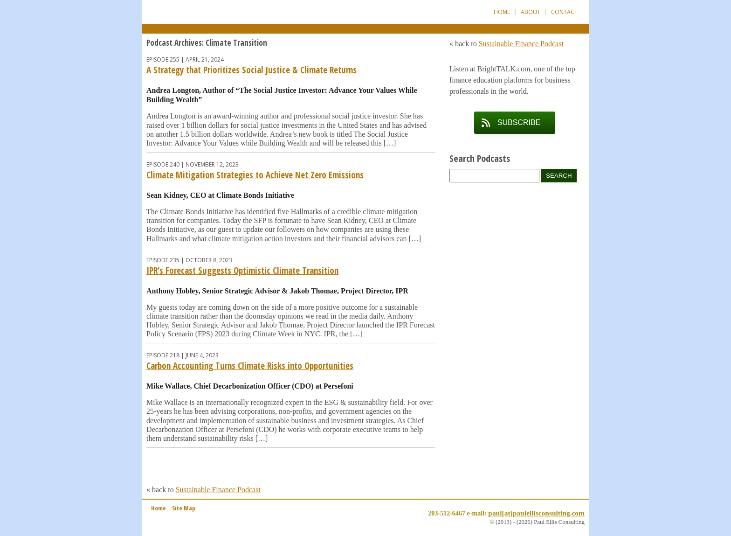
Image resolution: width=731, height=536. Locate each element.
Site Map (183, 508)
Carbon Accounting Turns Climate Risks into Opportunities (249, 366)
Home (502, 12)
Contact (564, 12)
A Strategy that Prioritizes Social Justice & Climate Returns (251, 70)
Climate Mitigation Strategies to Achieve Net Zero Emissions (255, 175)
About (530, 12)
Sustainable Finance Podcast (218, 490)
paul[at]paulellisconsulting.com (536, 513)
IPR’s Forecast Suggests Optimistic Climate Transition (242, 271)
